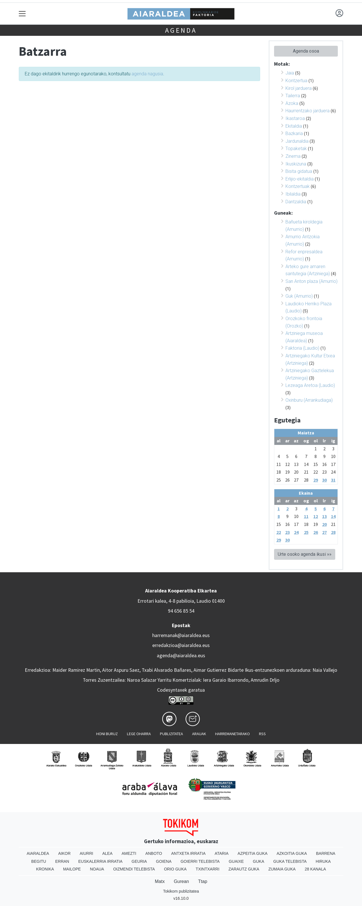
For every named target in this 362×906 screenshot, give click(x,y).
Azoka (291, 103)
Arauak (199, 733)
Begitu (38, 861)
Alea (107, 853)
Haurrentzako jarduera (307, 110)
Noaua (97, 869)
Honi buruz (107, 733)
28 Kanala (315, 869)
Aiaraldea (38, 853)
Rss (262, 733)
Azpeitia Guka (253, 853)
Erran (62, 861)
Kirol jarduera (298, 88)
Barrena (325, 853)
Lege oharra (139, 733)
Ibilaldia (293, 194)
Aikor (64, 853)
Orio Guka (175, 869)
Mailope (72, 869)
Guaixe (236, 861)
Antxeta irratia (188, 853)
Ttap (202, 881)
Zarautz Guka (244, 869)
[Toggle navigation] (22, 13)
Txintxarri (207, 869)
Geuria (139, 861)
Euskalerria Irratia (100, 861)
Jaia (289, 73)
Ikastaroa (295, 118)
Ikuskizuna (295, 164)
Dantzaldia (295, 201)
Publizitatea (171, 733)
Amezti (129, 853)
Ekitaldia (293, 126)
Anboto (153, 853)
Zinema (293, 156)
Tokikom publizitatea (181, 891)
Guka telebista (290, 861)
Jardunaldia (296, 141)
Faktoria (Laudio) (302, 348)
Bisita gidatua (298, 171)
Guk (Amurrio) (299, 296)
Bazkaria (294, 133)
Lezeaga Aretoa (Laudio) (310, 385)
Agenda (181, 30)
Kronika (45, 869)
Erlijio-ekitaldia (299, 179)
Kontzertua (296, 80)
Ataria (222, 853)
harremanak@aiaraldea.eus (181, 635)
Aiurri (86, 853)
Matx (160, 881)
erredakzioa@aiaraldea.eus (181, 645)
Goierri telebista (199, 861)
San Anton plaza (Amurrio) (311, 281)
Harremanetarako (232, 733)
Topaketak (296, 148)
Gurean (181, 881)
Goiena (163, 861)
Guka (258, 861)
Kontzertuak (297, 186)
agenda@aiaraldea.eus (181, 655)
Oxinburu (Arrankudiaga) (309, 400)
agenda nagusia (147, 73)
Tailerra (292, 95)
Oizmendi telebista (134, 869)
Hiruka (323, 861)
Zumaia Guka (282, 869)
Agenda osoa (306, 51)
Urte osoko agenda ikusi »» (305, 554)
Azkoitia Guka (292, 853)
